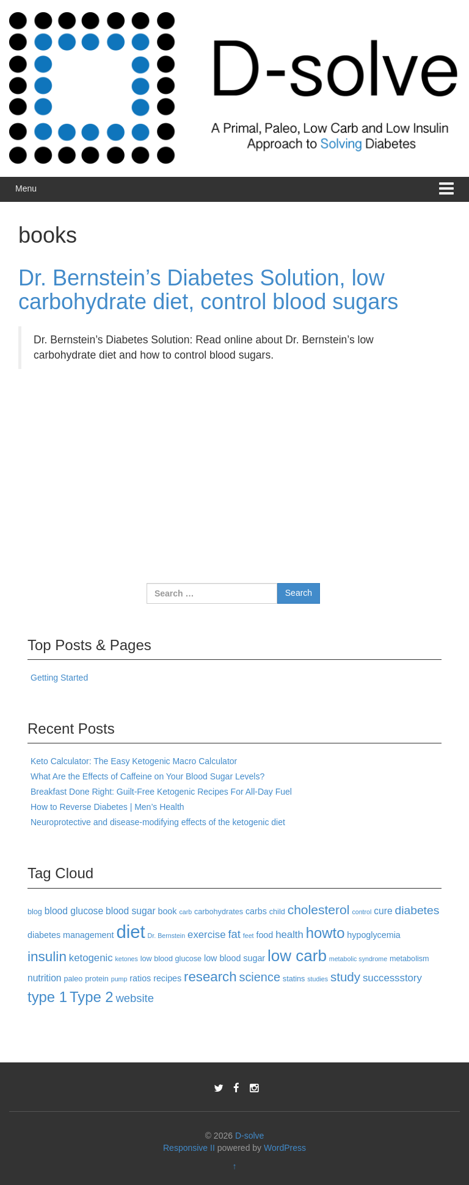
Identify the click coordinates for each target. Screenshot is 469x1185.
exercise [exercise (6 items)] (206, 934)
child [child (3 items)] (277, 912)
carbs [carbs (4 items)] (256, 911)
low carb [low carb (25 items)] (297, 956)
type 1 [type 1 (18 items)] (47, 997)
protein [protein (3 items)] (97, 979)
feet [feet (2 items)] (248, 935)
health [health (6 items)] (289, 934)
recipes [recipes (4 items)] (167, 978)
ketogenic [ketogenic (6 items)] (91, 958)
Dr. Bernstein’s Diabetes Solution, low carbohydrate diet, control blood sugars (208, 290)
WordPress (285, 1148)
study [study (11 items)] (345, 977)
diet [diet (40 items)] (130, 932)
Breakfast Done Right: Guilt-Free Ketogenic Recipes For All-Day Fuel (161, 792)
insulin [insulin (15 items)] (47, 956)
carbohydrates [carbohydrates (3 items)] (218, 912)
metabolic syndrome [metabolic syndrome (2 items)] (358, 958)
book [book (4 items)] (167, 911)
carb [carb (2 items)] (185, 911)
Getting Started (59, 677)
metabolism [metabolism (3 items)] (409, 958)
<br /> (55, 454)
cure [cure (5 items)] (383, 911)
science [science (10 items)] (259, 977)
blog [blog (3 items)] (34, 912)
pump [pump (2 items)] (119, 979)
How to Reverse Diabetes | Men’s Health (107, 807)
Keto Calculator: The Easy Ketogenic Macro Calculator (134, 761)
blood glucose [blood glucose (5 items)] (74, 911)
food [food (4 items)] (264, 935)
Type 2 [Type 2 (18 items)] (92, 997)
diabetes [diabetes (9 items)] (417, 910)
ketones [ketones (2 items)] (126, 958)
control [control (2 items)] (361, 911)
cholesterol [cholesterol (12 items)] (319, 910)
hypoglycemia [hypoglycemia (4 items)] (373, 935)
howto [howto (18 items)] (325, 933)
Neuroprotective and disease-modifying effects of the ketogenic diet (158, 822)
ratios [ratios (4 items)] (140, 978)
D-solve (249, 1135)
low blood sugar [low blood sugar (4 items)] (234, 958)
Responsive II (189, 1148)
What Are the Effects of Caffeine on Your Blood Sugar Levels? (147, 776)
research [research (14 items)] (210, 976)
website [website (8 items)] (135, 998)
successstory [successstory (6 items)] (392, 978)
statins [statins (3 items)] (294, 979)
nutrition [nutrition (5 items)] (44, 978)
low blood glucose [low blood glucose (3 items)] (171, 958)
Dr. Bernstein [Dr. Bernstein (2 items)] (167, 935)
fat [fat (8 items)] (234, 934)
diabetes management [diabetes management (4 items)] (70, 935)
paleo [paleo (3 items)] (73, 979)
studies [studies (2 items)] (317, 979)
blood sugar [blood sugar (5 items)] (131, 911)
